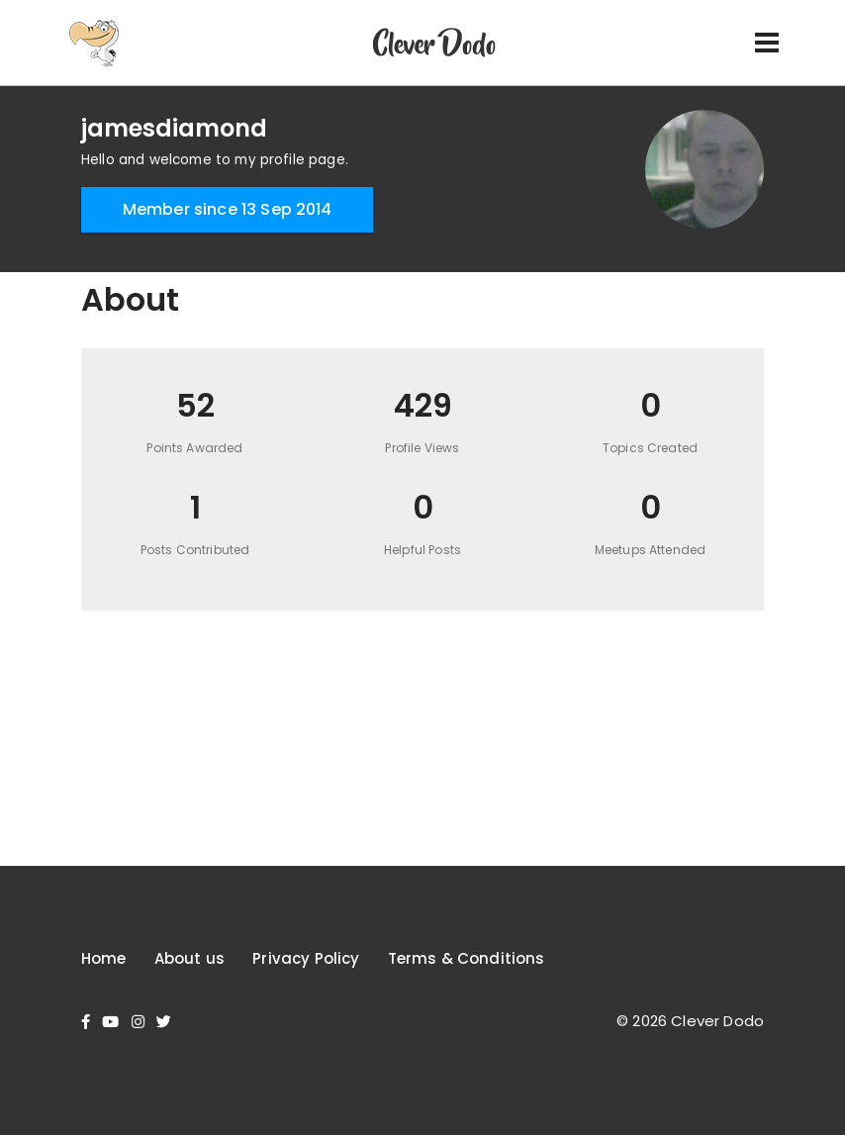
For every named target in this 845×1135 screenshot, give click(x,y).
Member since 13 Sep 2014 (227, 209)
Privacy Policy (305, 958)
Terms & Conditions (466, 958)
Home (104, 958)
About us (189, 958)
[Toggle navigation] (767, 42)
